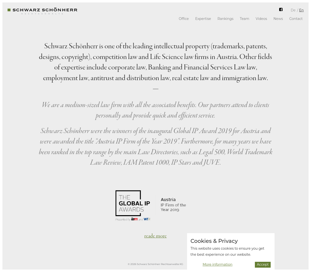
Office (184, 19)
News (278, 19)
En (301, 10)
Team (244, 19)
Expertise (203, 19)
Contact (296, 19)
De (293, 10)
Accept (263, 266)
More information (218, 266)
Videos (261, 19)
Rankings (225, 19)
